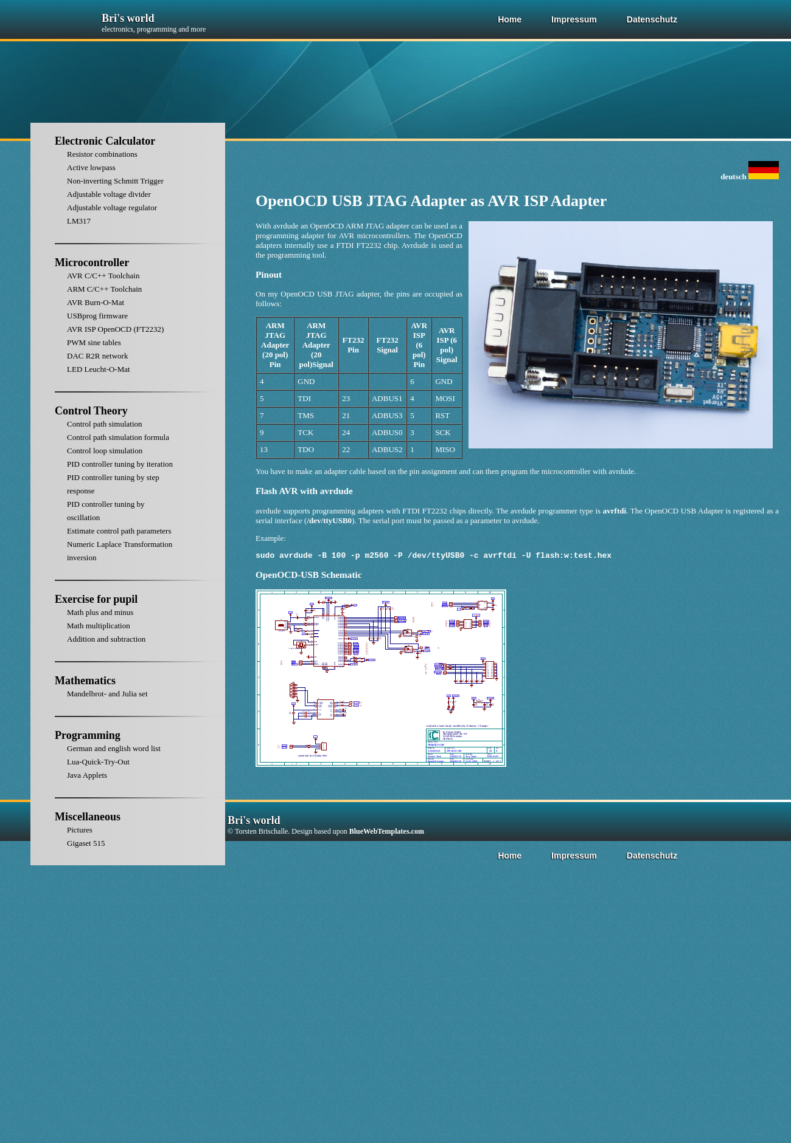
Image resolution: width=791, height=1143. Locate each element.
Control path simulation (104, 423)
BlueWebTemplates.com (386, 833)
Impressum (574, 19)
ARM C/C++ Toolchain (104, 288)
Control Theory (91, 411)
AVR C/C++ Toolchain (103, 275)
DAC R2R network (97, 355)
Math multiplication (98, 625)
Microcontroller (92, 262)
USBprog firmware (97, 315)
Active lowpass (91, 167)
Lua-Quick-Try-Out (98, 761)
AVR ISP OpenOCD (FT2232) (115, 329)
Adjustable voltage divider (109, 194)
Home (509, 19)
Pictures (79, 829)
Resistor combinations (102, 154)
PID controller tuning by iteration (120, 464)
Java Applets (87, 775)
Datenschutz (652, 19)
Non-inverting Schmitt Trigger (115, 180)
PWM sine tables (94, 342)
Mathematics (85, 680)
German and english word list (114, 748)
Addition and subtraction (106, 639)
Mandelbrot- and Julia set (107, 693)
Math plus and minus (100, 612)
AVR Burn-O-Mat (95, 302)
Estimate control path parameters (119, 530)
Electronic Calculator (105, 141)
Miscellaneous (87, 817)
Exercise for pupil (96, 599)
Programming (87, 735)
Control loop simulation (104, 450)
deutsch (749, 176)
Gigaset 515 (86, 843)
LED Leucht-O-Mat (98, 369)
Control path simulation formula (118, 437)
